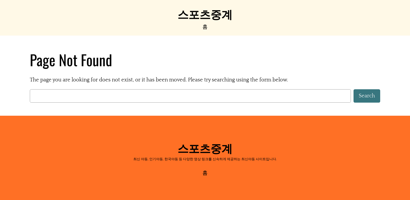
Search (367, 96)
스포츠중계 (205, 13)
